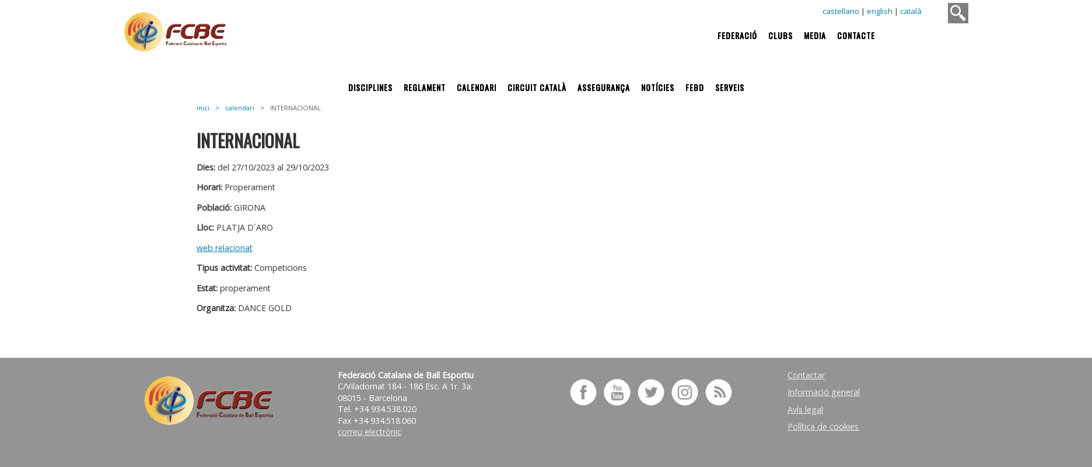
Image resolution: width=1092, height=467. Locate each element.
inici (203, 107)
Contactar (806, 375)
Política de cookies (823, 426)
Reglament (425, 87)
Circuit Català (537, 87)
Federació (737, 35)
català (911, 11)
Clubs (780, 35)
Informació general (824, 392)
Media (815, 35)
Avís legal (805, 409)
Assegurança (604, 87)
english (879, 11)
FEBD (694, 87)
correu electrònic (369, 431)
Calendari (476, 87)
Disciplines (370, 87)
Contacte (856, 35)
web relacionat (225, 247)
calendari (239, 107)
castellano (840, 11)
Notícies (657, 87)
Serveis (729, 87)
